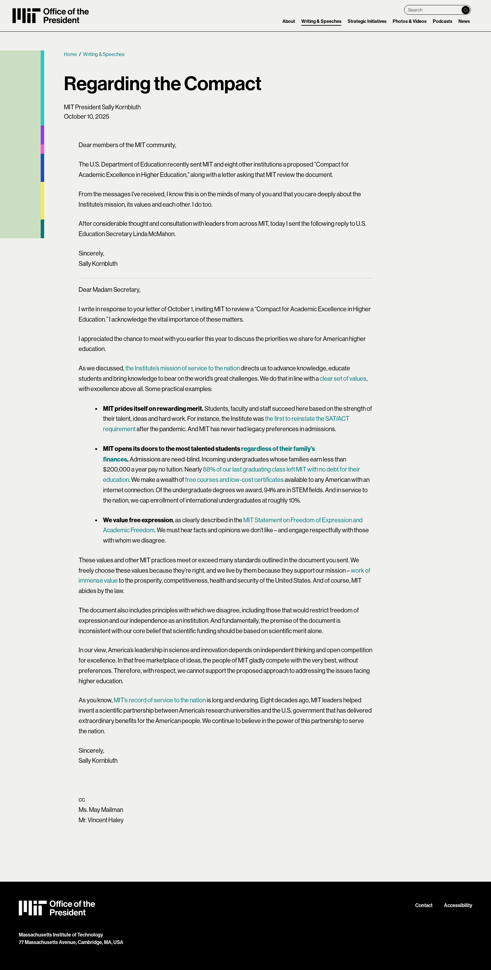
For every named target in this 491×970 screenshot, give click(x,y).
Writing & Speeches (321, 21)
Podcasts (442, 21)
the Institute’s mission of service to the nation (182, 368)
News (464, 21)
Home (70, 54)
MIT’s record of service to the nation (160, 700)
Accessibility (458, 905)
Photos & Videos (409, 21)
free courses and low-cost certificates (234, 479)
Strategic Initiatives (367, 21)
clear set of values (343, 378)
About (288, 21)
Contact (423, 905)
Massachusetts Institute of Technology (61, 935)
